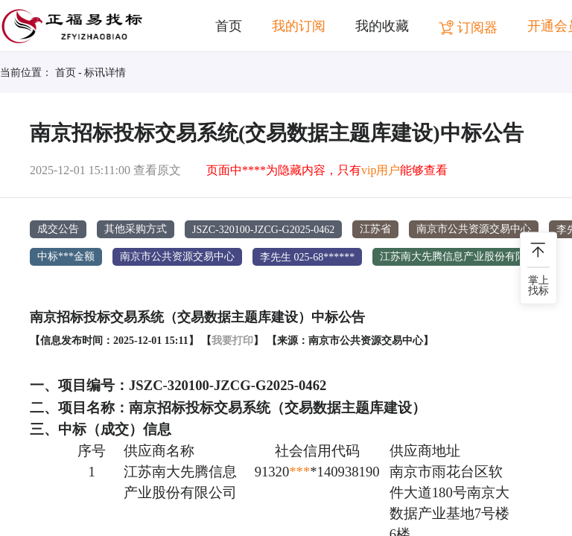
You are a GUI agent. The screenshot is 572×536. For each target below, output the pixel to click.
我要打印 (232, 340)
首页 (228, 26)
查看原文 (157, 170)
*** (299, 471)
